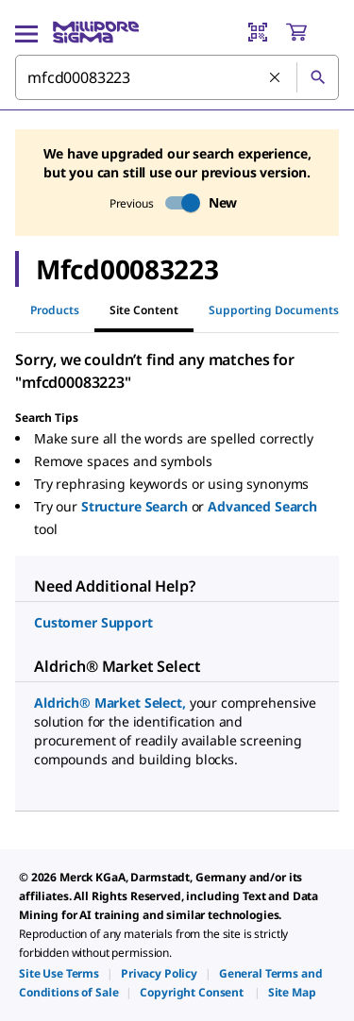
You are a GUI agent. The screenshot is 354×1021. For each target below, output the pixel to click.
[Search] (317, 77)
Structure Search (136, 506)
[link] (59, 973)
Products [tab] (54, 310)
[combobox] (177, 77)
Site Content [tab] (144, 310)
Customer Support (93, 622)
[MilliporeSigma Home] (96, 32)
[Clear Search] (275, 78)
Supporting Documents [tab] (274, 310)
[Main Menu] (26, 32)
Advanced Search (262, 506)
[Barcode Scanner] (257, 32)
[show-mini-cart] (311, 32)
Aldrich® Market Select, (112, 702)
